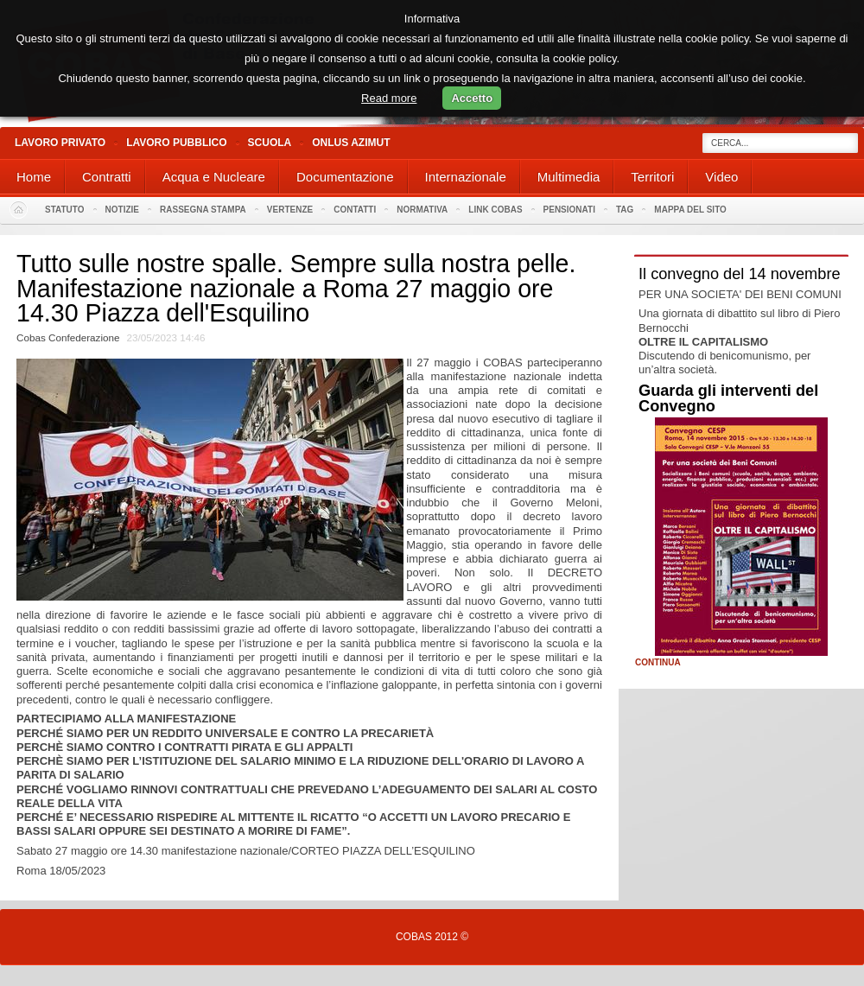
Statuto (65, 209)
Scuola (270, 143)
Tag (624, 209)
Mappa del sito (690, 209)
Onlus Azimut (351, 143)
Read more (388, 98)
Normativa (422, 209)
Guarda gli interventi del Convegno (728, 398)
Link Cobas (495, 209)
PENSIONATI (569, 209)
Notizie (122, 209)
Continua (658, 662)
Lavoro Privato (60, 143)
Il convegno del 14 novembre (739, 274)
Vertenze (290, 209)
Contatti (355, 209)
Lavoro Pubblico (176, 143)
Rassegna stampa (203, 209)
